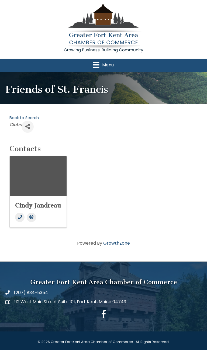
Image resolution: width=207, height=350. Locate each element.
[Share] (28, 127)
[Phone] (20, 217)
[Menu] (103, 64)
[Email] (31, 217)
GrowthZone (116, 243)
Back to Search (24, 117)
